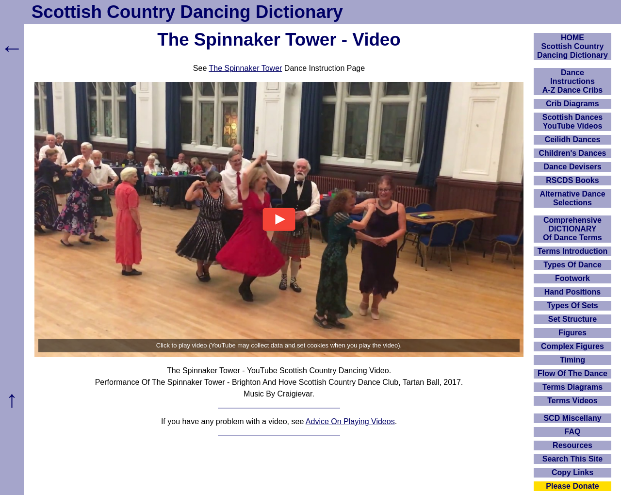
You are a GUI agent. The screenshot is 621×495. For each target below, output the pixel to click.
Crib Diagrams (572, 103)
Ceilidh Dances (573, 139)
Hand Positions (572, 292)
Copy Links (572, 472)
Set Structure (572, 319)
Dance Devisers (572, 167)
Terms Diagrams (572, 387)
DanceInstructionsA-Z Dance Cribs (572, 81)
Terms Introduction (573, 251)
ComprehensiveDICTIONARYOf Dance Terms (572, 229)
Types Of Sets (572, 305)
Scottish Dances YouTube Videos (572, 121)
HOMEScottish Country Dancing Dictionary (572, 46)
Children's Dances (572, 153)
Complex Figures (572, 346)
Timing (572, 360)
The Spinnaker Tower (245, 68)
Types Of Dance (572, 265)
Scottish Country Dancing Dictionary (187, 12)
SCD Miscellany (572, 418)
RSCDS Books (572, 180)
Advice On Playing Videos (350, 421)
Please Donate (572, 486)
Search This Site (572, 459)
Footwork (572, 278)
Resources (572, 445)
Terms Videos (572, 400)
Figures (572, 333)
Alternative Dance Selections (572, 198)
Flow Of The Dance (572, 373)
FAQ (573, 432)
